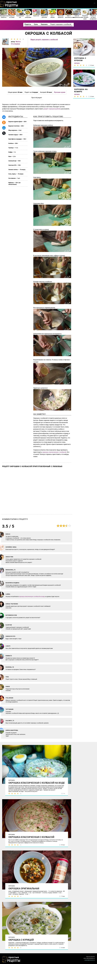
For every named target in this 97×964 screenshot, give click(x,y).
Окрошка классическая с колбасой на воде (36, 782)
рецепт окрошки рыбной (52, 109)
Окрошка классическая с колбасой (31, 837)
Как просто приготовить (11, 959)
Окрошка (11, 780)
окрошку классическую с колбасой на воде (32, 596)
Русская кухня (59, 92)
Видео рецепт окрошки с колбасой (44, 39)
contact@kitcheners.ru (90, 960)
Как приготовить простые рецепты (9, 4)
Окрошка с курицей (21, 939)
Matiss (18, 42)
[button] (94, 3)
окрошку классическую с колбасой (54, 452)
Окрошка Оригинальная (23, 888)
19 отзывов (15, 44)
